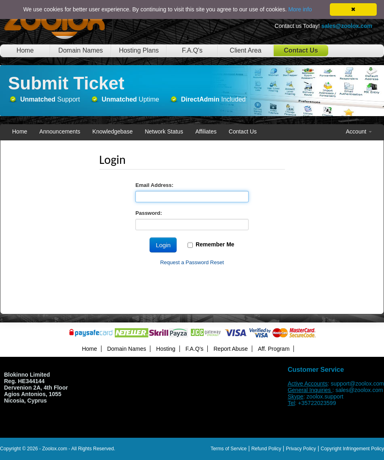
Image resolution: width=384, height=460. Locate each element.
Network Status (164, 131)
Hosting (165, 349)
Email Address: (154, 185)
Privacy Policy (301, 449)
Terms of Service (229, 449)
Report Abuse (230, 349)
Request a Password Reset (192, 262)
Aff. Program (273, 349)
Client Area (245, 50)
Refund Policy (266, 449)
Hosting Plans (139, 50)
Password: (148, 213)
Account (359, 131)
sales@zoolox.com (359, 390)
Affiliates (206, 131)
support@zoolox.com (357, 383)
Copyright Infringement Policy (352, 449)
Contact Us (301, 50)
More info (300, 9)
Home (25, 50)
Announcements (59, 131)
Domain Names (80, 50)
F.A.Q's (192, 50)
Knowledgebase (113, 131)
